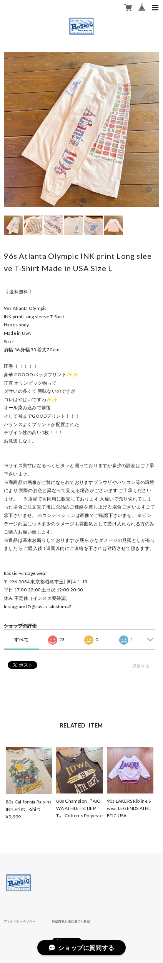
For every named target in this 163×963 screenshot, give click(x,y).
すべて (21, 639)
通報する (141, 665)
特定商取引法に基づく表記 (71, 921)
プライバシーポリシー (19, 921)
